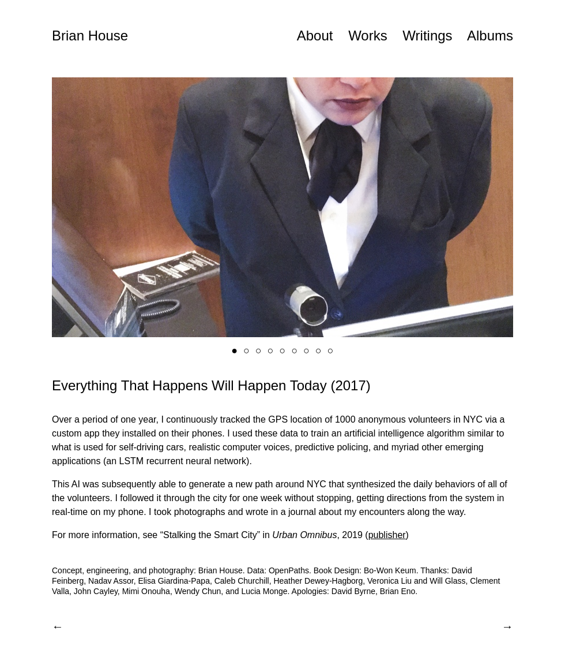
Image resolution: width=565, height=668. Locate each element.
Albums (490, 35)
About (315, 35)
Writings (427, 35)
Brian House (90, 35)
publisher (387, 535)
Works (367, 35)
